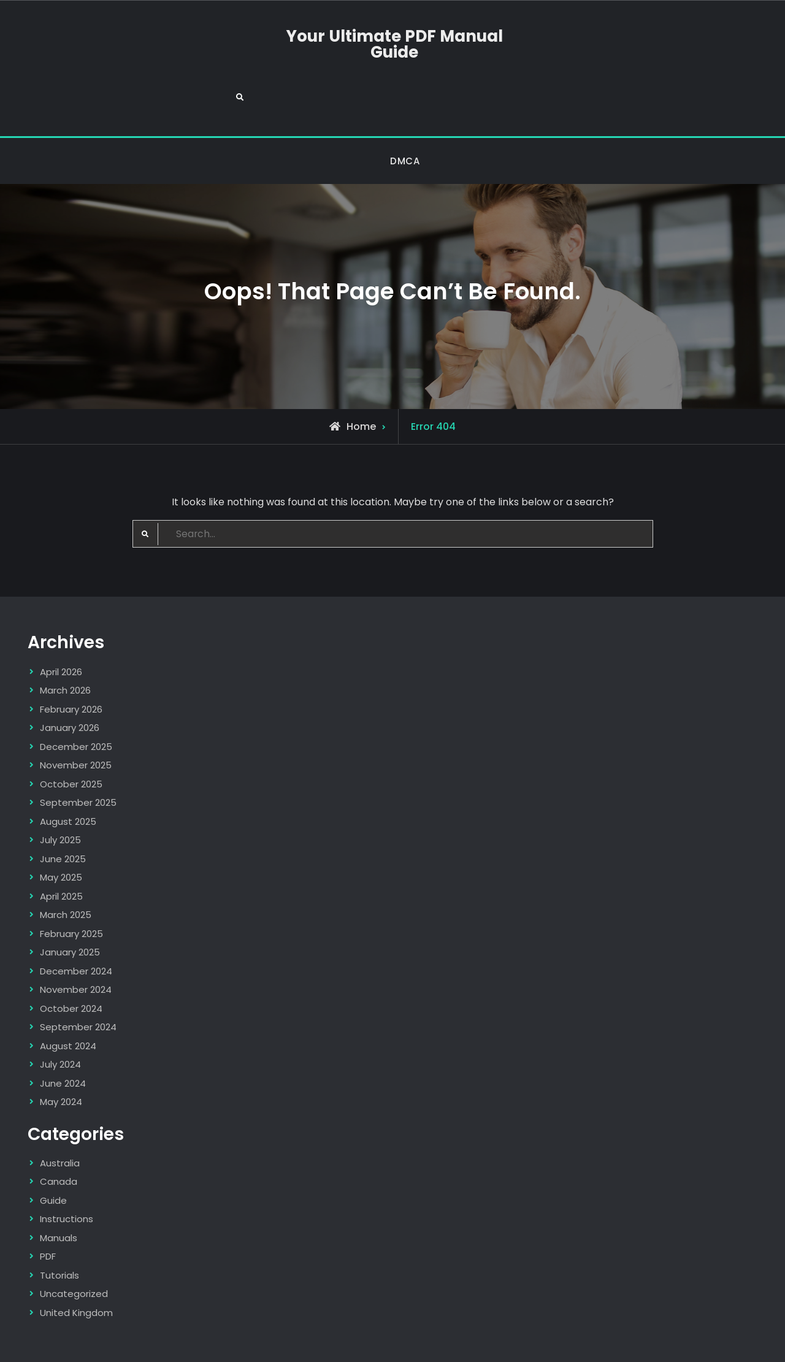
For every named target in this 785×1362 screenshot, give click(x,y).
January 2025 (70, 906)
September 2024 (78, 981)
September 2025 (78, 757)
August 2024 (68, 999)
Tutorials (59, 1229)
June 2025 (63, 812)
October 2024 (71, 962)
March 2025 (65, 869)
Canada (58, 1136)
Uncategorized (74, 1248)
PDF (48, 1210)
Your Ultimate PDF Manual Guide (392, 44)
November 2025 (76, 719)
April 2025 (61, 850)
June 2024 (63, 1037)
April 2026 (61, 625)
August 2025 (68, 775)
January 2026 (69, 682)
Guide (53, 1154)
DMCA (404, 115)
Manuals (58, 1191)
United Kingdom (76, 1266)
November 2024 (76, 944)
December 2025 (76, 700)
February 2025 (71, 887)
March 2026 (65, 644)
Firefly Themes (547, 1341)
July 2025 (60, 794)
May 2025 (61, 831)
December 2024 (76, 925)
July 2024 (60, 1018)
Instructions (66, 1173)
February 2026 (71, 663)
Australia (60, 1117)
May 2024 (61, 1056)
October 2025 (71, 738)
